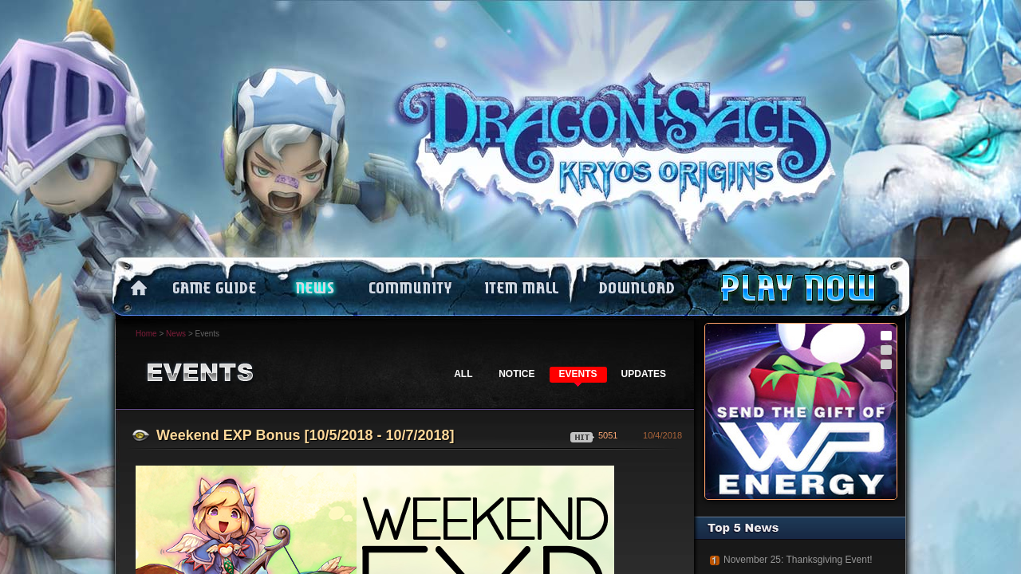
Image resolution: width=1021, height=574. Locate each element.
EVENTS (578, 373)
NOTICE (516, 373)
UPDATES (643, 373)
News (176, 333)
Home (146, 333)
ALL (463, 373)
